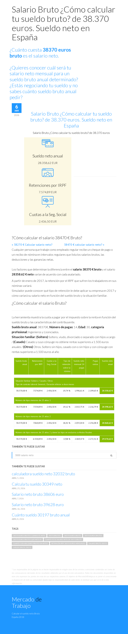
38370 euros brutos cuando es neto (29, 535)
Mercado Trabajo (27, 602)
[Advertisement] (102, 65)
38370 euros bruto (72, 535)
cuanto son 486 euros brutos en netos (30, 543)
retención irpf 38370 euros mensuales (68, 543)
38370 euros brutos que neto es (27, 539)
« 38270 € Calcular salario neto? (32, 245)
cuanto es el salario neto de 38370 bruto (63, 539)
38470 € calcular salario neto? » (84, 245)
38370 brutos (55, 535)
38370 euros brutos (93, 535)
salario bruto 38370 (98, 543)
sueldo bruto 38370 (22, 547)
